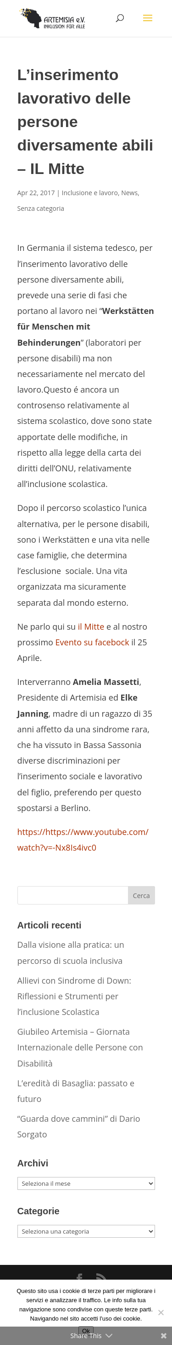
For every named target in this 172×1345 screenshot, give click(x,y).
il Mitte (91, 626)
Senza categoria (41, 208)
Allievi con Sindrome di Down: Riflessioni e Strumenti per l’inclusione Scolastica (74, 996)
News (129, 192)
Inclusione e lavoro (90, 192)
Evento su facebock (92, 642)
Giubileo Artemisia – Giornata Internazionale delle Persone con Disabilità (80, 1047)
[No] (160, 1312)
